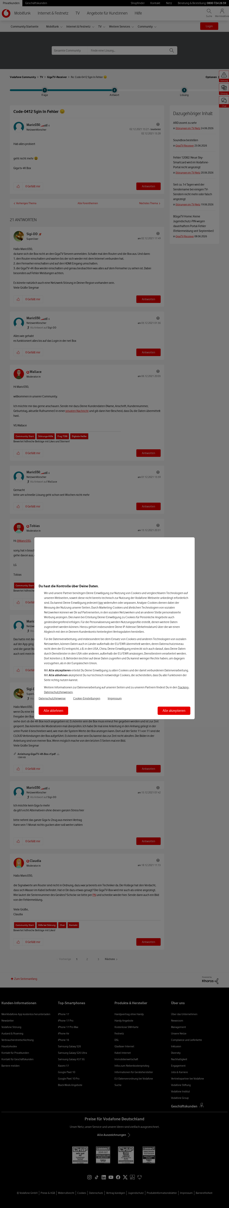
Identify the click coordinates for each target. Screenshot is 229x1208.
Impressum (115, 698)
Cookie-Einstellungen (86, 698)
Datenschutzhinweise (52, 698)
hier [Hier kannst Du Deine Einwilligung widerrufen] (100, 602)
